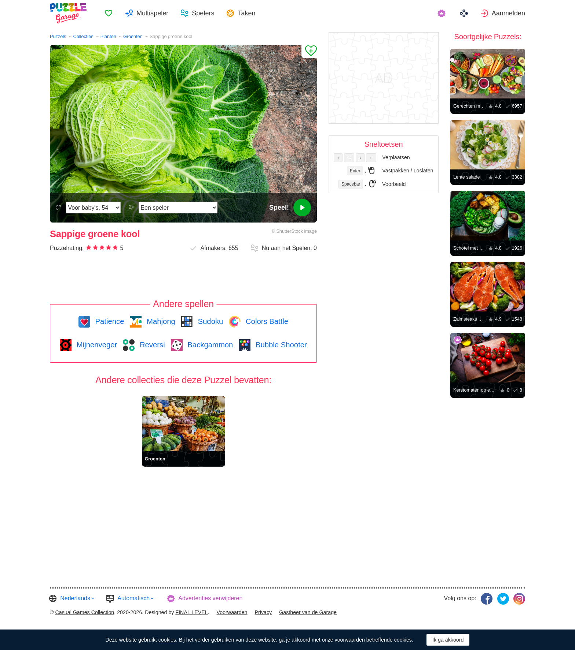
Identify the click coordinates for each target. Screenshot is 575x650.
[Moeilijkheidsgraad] (93, 207)
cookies (167, 640)
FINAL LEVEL (191, 612)
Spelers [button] (203, 13)
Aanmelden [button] (508, 13)
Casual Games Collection (84, 612)
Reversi (151, 345)
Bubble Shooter (280, 345)
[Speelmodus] (178, 207)
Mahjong (159, 321)
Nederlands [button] (75, 598)
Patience (108, 321)
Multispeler (152, 13)
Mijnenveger (95, 345)
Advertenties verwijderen (210, 598)
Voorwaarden (232, 612)
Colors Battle (265, 321)
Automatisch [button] (133, 598)
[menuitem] (108, 13)
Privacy (263, 612)
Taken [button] (246, 13)
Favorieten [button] (108, 13)
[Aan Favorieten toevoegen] (309, 51)
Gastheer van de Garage (308, 612)
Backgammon (209, 345)
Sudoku (209, 321)
